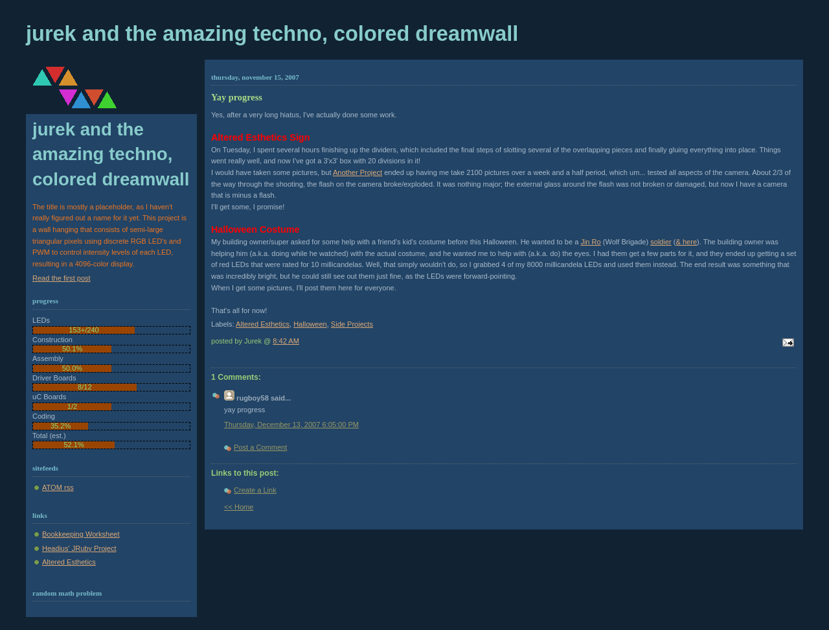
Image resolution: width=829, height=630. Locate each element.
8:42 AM (286, 341)
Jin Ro (590, 242)
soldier (661, 242)
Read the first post (61, 278)
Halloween (310, 324)
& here (687, 242)
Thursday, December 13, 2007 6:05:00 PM (291, 424)
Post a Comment (260, 447)
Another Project (357, 172)
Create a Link (255, 490)
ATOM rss (58, 487)
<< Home (238, 507)
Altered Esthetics (263, 324)
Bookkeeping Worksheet (81, 534)
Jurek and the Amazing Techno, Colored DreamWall (272, 33)
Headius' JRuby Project (79, 548)
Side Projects (352, 324)
